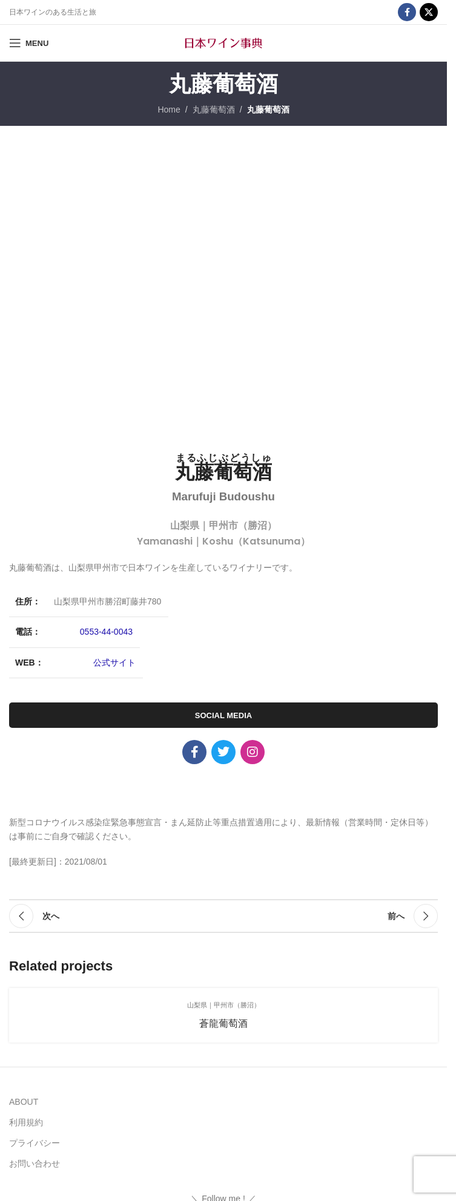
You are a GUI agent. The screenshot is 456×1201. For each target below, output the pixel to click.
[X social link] (429, 12)
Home (168, 109)
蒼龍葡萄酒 (223, 1023)
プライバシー (34, 1143)
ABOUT (23, 1102)
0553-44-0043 (106, 631)
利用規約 (26, 1122)
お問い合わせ (34, 1163)
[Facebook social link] (407, 12)
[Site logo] (223, 42)
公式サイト (114, 662)
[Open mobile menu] (29, 43)
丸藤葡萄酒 (214, 109)
